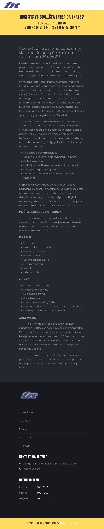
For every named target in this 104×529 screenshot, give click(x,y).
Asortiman (27, 412)
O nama (26, 437)
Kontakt (26, 445)
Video (25, 429)
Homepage (44, 23)
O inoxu (61, 23)
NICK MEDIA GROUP (68, 523)
